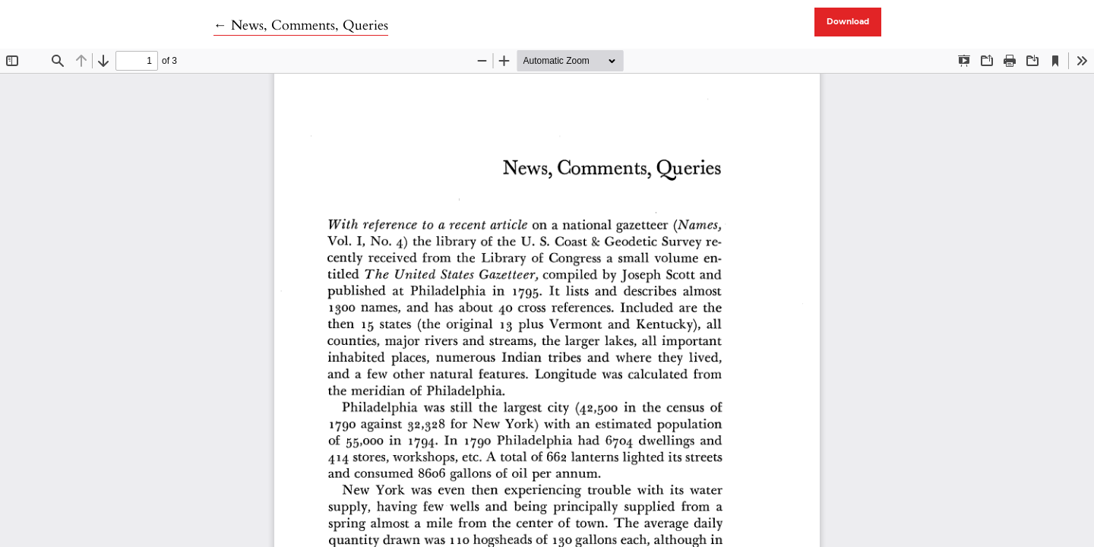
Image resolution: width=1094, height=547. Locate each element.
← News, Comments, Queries (300, 25)
